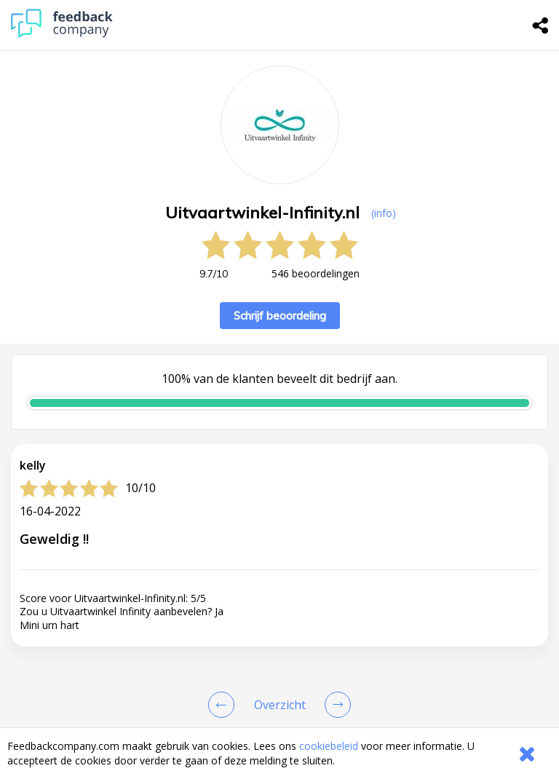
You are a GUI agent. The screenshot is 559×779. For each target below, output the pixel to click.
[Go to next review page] (335, 705)
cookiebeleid (328, 746)
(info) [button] (383, 213)
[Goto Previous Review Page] (224, 705)
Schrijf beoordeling (280, 316)
